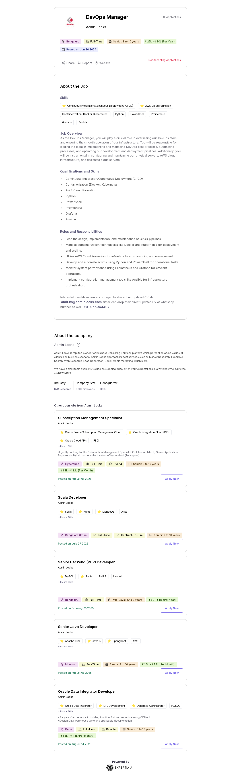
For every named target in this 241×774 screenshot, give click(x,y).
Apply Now (173, 478)
